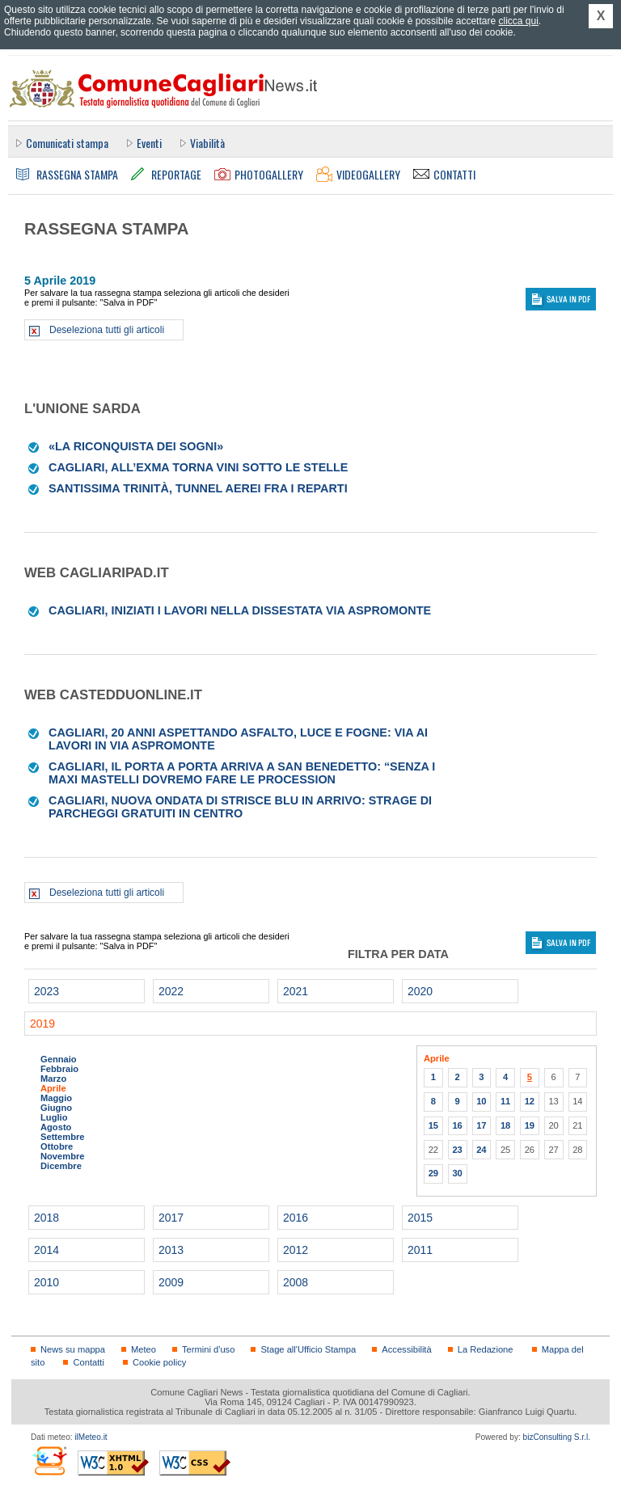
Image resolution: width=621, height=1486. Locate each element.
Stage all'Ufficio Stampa (308, 1349)
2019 (42, 1023)
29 (433, 1173)
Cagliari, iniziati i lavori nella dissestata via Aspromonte (240, 610)
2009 (171, 1282)
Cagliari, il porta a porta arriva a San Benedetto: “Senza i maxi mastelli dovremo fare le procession (242, 773)
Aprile (53, 1088)
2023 (46, 991)
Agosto (55, 1127)
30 (457, 1173)
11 (505, 1101)
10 (481, 1101)
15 (433, 1125)
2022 (171, 991)
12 (529, 1101)
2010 (46, 1282)
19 (529, 1125)
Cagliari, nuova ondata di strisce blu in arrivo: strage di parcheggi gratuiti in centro (240, 807)
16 (457, 1125)
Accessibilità (406, 1349)
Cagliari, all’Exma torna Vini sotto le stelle (198, 467)
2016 (295, 1217)
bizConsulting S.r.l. (556, 1437)
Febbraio (59, 1069)
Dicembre (61, 1166)
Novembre (62, 1156)
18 (505, 1125)
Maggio (56, 1098)
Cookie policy (159, 1362)
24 (481, 1150)
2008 (295, 1282)
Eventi (149, 142)
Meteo (143, 1349)
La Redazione (485, 1349)
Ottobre (56, 1146)
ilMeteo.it (90, 1437)
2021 (295, 991)
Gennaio (58, 1059)
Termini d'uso (208, 1349)
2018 (46, 1217)
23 (457, 1150)
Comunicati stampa (67, 142)
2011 (420, 1249)
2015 (420, 1217)
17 (481, 1125)
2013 (171, 1249)
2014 (46, 1249)
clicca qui (518, 21)
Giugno (56, 1107)
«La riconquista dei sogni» (136, 446)
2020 (420, 991)
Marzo (53, 1078)
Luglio (53, 1117)
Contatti (88, 1362)
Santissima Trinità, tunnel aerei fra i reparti (198, 488)
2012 (295, 1249)
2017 (171, 1217)
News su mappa (72, 1349)
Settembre (62, 1137)
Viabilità (207, 142)
